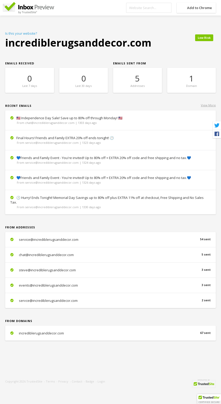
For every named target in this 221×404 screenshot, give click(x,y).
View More (208, 105)
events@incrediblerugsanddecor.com (110, 285)
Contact (77, 381)
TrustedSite (34, 381)
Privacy (63, 381)
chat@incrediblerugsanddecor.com (110, 254)
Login (101, 381)
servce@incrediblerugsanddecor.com (110, 300)
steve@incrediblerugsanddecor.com (110, 270)
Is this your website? (21, 33)
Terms (50, 381)
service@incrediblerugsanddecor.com (110, 239)
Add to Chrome (199, 7)
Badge (90, 381)
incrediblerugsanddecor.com (110, 333)
